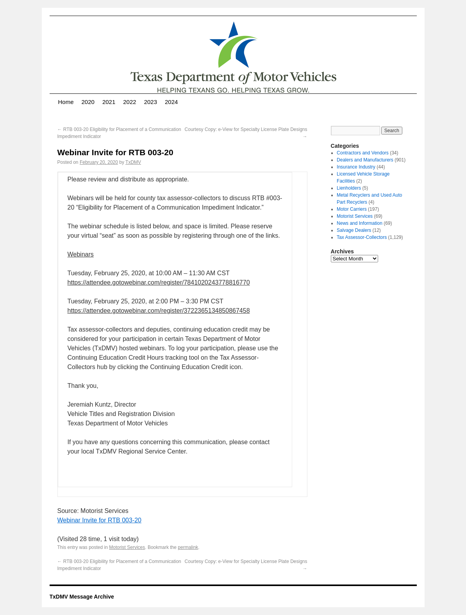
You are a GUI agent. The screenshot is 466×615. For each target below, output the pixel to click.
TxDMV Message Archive (82, 596)
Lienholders (349, 188)
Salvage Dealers (354, 230)
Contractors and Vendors (363, 153)
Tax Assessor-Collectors (362, 237)
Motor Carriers (352, 209)
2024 (171, 102)
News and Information (359, 223)
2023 (150, 102)
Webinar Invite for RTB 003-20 (99, 520)
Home (66, 102)
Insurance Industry (356, 167)
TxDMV (133, 162)
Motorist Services (127, 547)
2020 (88, 102)
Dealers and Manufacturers (365, 160)
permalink (188, 547)
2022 (129, 102)
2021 (108, 102)
